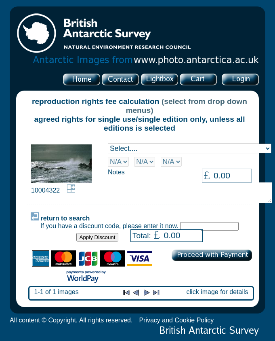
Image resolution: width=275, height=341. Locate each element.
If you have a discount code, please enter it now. (109, 225)
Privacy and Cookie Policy (176, 320)
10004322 (45, 190)
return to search (60, 218)
